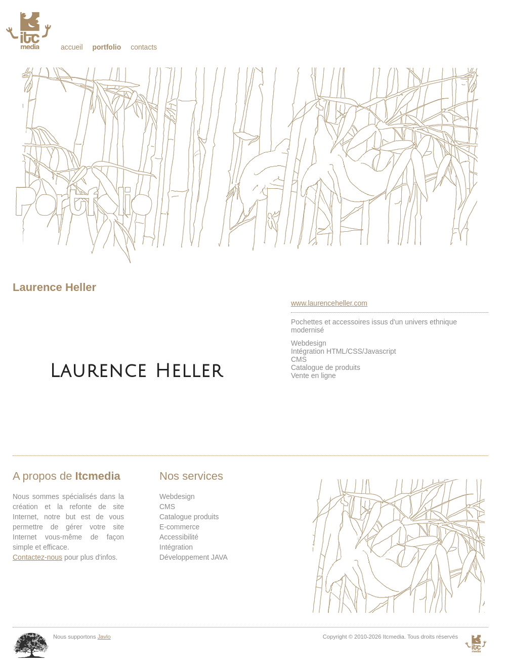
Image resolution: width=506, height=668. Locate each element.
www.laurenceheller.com (329, 303)
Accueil (72, 47)
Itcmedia (29, 30)
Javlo (104, 637)
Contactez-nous (37, 557)
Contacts (144, 47)
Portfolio (106, 47)
